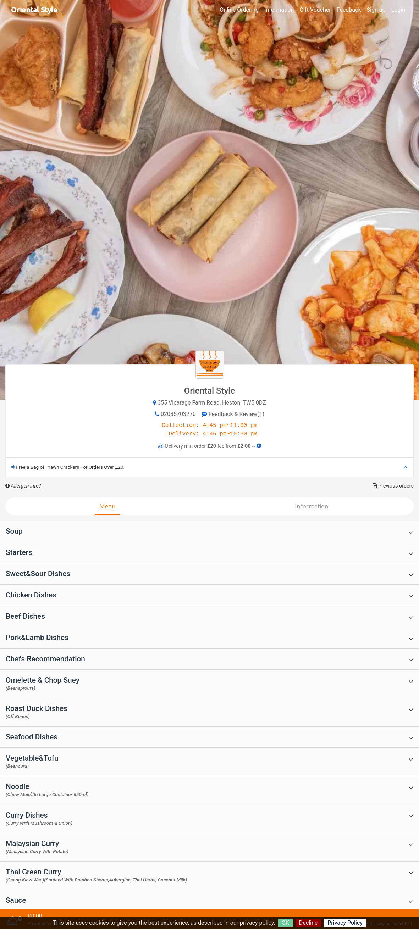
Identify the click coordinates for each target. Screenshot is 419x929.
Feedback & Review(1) (233, 414)
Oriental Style (34, 10)
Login (398, 9)
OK (285, 922)
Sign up (376, 9)
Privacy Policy (345, 922)
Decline (308, 922)
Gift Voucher (315, 9)
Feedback (349, 9)
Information (279, 9)
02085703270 (178, 414)
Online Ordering (239, 9)
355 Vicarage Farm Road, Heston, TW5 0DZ (212, 402)
